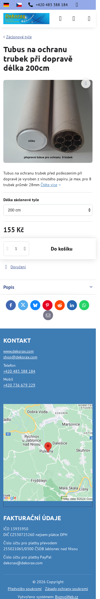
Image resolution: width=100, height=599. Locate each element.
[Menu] (89, 18)
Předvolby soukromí (25, 588)
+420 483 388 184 (19, 371)
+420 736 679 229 (19, 385)
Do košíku (61, 249)
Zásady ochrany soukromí (66, 588)
